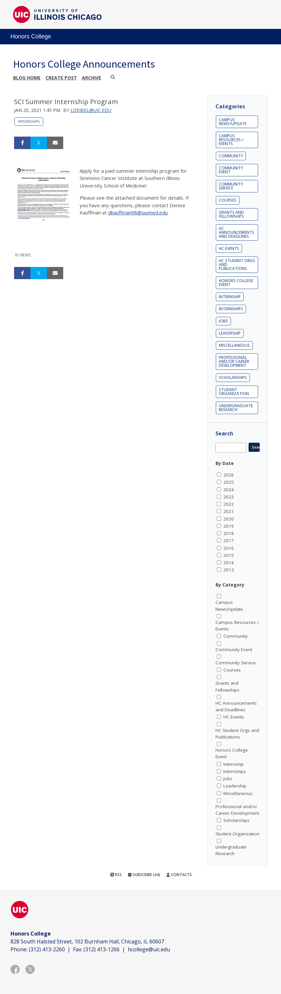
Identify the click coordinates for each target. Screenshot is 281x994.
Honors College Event (236, 282)
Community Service (231, 186)
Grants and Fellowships (231, 214)
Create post (61, 78)
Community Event (231, 170)
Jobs (223, 321)
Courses (227, 200)
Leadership (230, 333)
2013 (228, 570)
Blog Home (27, 78)
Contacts (179, 874)
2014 (228, 562)
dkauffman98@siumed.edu (138, 212)
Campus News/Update (233, 121)
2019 (228, 526)
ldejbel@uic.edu (90, 110)
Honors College (30, 36)
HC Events (229, 248)
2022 (228, 504)
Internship (230, 296)
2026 (228, 475)
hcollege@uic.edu (149, 949)
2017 (228, 540)
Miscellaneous (234, 345)
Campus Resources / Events (231, 139)
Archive (91, 78)
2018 (228, 533)
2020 (228, 519)
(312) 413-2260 (47, 949)
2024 (228, 490)
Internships (29, 121)
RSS (116, 874)
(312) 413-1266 (102, 949)
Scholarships (233, 377)
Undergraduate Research (236, 407)
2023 (228, 497)
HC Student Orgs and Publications (237, 264)
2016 (228, 548)
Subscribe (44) (144, 874)
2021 (228, 511)
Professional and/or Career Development (234, 361)
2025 (228, 482)
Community (231, 156)
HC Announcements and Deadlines (236, 232)
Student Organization (234, 391)
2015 (228, 555)
